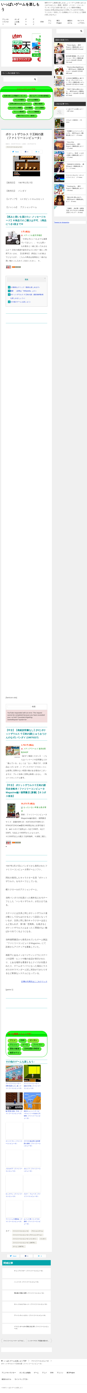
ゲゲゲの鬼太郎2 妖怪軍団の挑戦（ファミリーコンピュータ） (32, 1143)
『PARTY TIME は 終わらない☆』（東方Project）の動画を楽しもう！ (75, 92)
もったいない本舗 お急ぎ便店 (34, 807)
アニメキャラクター (5, 21)
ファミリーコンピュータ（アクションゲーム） (27, 1235)
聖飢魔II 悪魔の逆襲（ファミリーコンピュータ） (29, 1293)
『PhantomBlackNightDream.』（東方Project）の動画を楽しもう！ (75, 70)
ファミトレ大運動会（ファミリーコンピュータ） (14, 1220)
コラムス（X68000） (74, 121)
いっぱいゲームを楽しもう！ (75, 110)
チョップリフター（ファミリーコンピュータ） (29, 1270)
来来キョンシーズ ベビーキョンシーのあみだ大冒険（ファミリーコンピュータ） (32, 1114)
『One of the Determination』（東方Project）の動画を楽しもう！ (75, 145)
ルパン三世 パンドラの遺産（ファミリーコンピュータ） (32, 1221)
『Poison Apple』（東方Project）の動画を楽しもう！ (75, 47)
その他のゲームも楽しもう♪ (20, 302)
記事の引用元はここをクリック (34, 981)
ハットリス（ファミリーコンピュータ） (26, 1282)
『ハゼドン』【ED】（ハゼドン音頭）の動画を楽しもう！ (75, 155)
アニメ (33, 21)
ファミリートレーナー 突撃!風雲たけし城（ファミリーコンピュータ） (14, 1086)
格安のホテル (70, 22)
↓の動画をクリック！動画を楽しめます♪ (25, 287)
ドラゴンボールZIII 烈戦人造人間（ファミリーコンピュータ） (31, 1327)
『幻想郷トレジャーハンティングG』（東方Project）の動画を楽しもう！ (75, 133)
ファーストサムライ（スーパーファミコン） (75, 176)
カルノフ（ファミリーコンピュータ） (32, 1170)
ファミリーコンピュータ (14, 147)
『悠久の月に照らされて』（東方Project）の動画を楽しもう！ (75, 199)
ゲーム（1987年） (19, 1246)
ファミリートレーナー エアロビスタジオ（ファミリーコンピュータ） (15, 1341)
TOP (15, 1361)
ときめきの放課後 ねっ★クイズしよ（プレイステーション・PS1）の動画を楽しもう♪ (75, 81)
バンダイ (43, 1239)
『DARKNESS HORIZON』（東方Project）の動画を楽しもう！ (75, 166)
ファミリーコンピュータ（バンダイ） (25, 1239)
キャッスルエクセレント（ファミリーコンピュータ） (31, 1304)
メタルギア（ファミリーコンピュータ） (14, 1170)
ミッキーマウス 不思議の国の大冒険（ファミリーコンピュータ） (40, 1341)
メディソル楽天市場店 (32, 235)
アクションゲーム (37, 1231)
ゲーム (26, 21)
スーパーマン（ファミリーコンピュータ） (14, 1142)
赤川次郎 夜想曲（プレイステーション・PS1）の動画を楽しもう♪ (75, 59)
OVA (42, 22)
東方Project (59, 22)
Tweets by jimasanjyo (61, 222)
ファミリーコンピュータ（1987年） (24, 1242)
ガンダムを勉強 (16, 21)
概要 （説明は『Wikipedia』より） (23, 291)
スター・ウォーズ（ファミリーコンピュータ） (32, 1195)
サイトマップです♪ (81, 22)
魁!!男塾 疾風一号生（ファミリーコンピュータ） (14, 1112)
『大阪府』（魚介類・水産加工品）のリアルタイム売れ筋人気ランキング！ (75, 210)
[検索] (20, 79)
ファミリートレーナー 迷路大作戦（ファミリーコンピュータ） (32, 1086)
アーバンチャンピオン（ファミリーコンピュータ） (30, 1315)
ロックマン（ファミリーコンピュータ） (14, 1195)
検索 (34, 707)
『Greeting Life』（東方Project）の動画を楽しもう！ (75, 188)
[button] (26, 47)
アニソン (49, 22)
